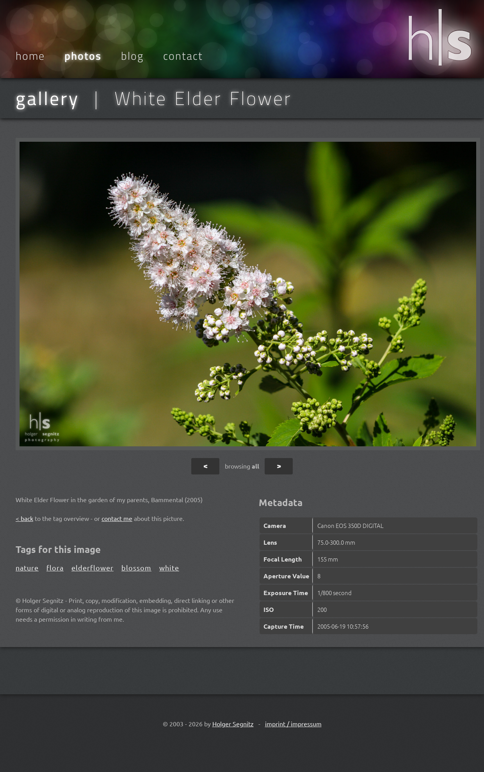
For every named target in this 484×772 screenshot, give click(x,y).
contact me (116, 518)
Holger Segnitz (233, 723)
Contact (183, 56)
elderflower (92, 567)
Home (30, 56)
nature (27, 567)
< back (24, 518)
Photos (82, 56)
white (169, 567)
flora (55, 567)
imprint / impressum (293, 723)
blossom (136, 567)
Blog (132, 56)
